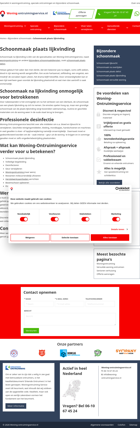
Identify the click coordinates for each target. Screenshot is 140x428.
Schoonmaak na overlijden (109, 67)
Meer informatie (16, 405)
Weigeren (30, 237)
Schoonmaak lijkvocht (107, 63)
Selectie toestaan (70, 237)
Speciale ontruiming (35, 27)
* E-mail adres (61, 299)
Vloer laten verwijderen (87, 27)
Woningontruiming (13, 25)
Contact (136, 25)
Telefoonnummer (94, 299)
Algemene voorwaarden (102, 424)
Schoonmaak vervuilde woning (111, 79)
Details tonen (117, 229)
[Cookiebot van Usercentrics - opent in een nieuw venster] (117, 189)
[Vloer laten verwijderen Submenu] (102, 28)
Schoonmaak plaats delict (109, 71)
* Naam (27, 299)
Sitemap (133, 424)
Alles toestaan (110, 237)
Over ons (135, 3)
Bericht (27, 311)
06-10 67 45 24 (111, 370)
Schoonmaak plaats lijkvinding (111, 75)
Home (3, 38)
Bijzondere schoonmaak (60, 27)
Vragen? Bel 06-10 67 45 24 (113, 14)
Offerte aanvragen (81, 14)
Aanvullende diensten (113, 27)
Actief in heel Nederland (75, 371)
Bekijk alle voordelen (109, 182)
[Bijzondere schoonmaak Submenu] (76, 28)
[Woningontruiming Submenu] (25, 26)
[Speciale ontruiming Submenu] (49, 28)
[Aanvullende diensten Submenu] (127, 28)
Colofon (121, 424)
